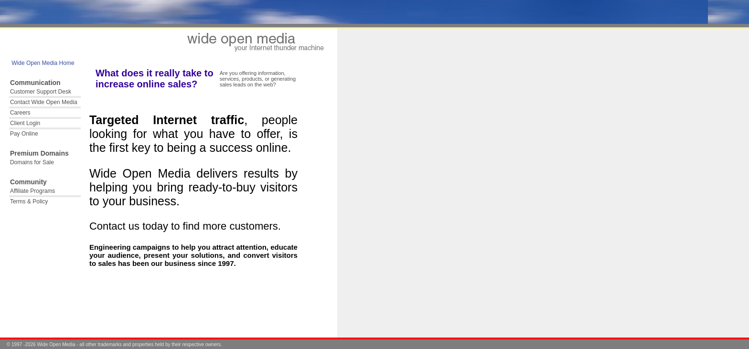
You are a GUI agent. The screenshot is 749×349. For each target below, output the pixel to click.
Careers (20, 112)
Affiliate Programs (32, 191)
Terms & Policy (29, 201)
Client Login (25, 123)
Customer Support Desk (40, 91)
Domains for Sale (32, 162)
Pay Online (24, 133)
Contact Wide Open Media (43, 102)
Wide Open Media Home (42, 63)
